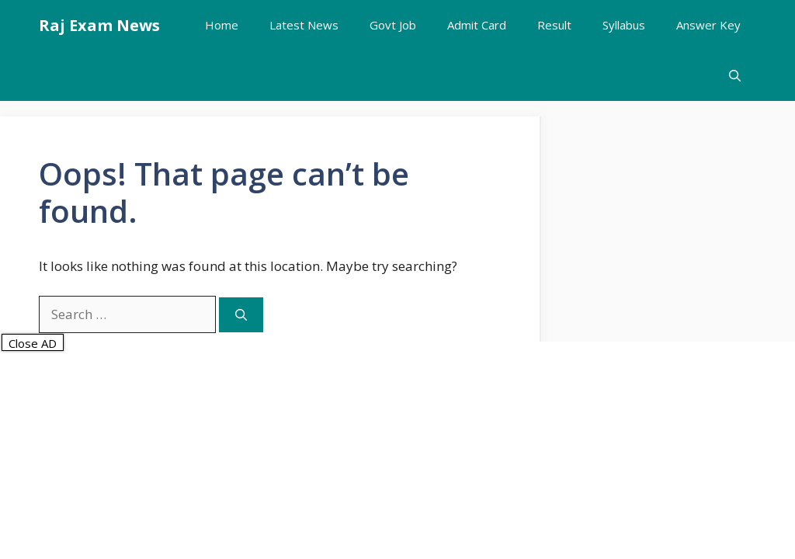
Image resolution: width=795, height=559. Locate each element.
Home (221, 25)
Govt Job (393, 25)
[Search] (241, 314)
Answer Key (708, 25)
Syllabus (623, 25)
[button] (734, 75)
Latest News (303, 25)
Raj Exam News (99, 25)
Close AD (33, 343)
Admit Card (476, 25)
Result (554, 25)
